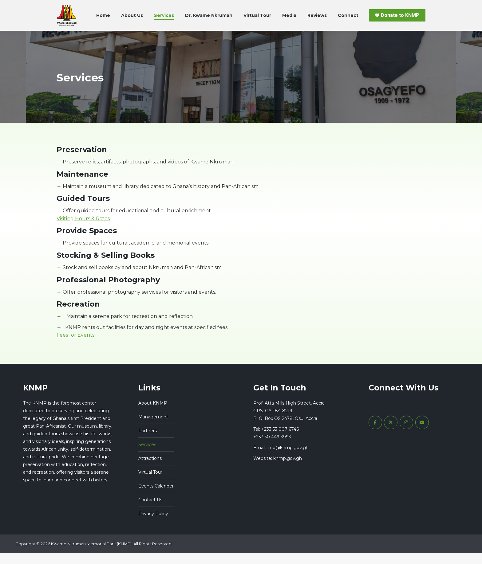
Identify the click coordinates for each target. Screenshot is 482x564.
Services (147, 455)
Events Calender (156, 497)
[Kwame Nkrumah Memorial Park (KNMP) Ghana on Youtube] (422, 433)
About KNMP (152, 414)
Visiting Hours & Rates (83, 230)
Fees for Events (75, 346)
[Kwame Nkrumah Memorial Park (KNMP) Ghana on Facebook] (375, 433)
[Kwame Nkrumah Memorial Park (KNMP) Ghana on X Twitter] (390, 433)
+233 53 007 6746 (208, 6)
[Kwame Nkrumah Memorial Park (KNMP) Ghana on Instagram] (406, 433)
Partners (147, 442)
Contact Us (150, 511)
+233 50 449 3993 (272, 448)
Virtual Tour (150, 483)
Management (153, 428)
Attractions (150, 469)
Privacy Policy (153, 524)
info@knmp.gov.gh (288, 458)
